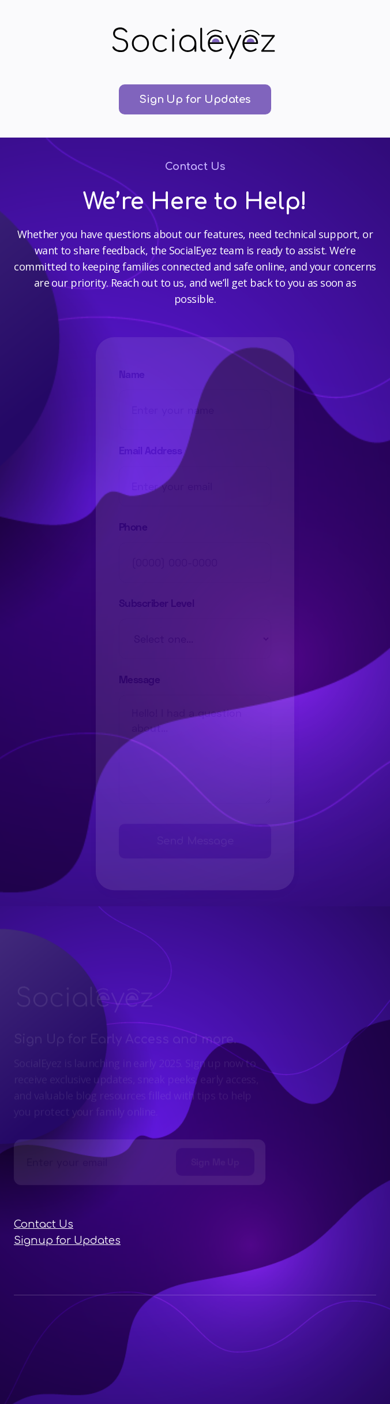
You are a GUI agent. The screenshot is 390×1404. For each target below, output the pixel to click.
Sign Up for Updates (195, 99)
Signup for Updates (67, 1240)
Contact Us (43, 1224)
